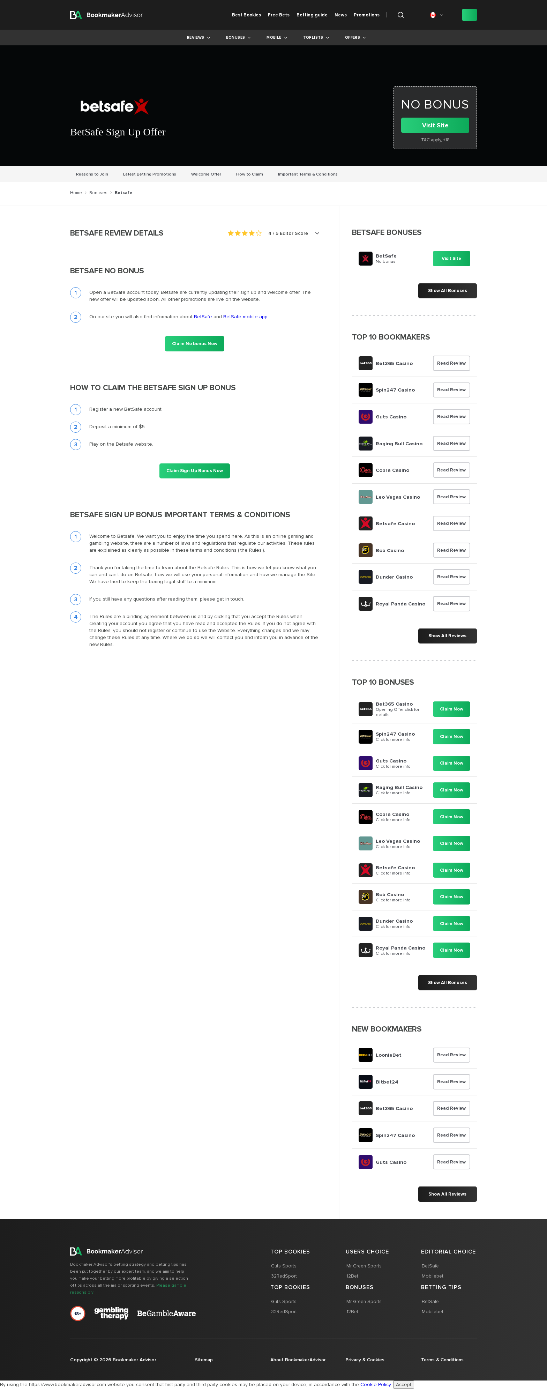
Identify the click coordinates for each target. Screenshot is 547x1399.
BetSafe (203, 317)
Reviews (195, 37)
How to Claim (249, 174)
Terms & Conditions (443, 1364)
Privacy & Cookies (366, 1364)
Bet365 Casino (394, 363)
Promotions (367, 15)
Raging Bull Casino (399, 444)
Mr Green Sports (364, 1270)
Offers (352, 37)
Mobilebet (432, 1280)
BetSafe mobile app (245, 317)
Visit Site (435, 125)
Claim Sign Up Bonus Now (194, 471)
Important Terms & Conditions (308, 174)
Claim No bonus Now (194, 344)
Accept (403, 1395)
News (341, 15)
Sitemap (204, 1364)
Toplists (313, 37)
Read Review (451, 363)
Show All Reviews (447, 638)
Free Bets (279, 15)
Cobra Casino (393, 471)
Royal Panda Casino (400, 605)
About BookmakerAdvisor (291, 1367)
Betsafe (123, 192)
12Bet (352, 1280)
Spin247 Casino (395, 390)
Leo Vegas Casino (398, 498)
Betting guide (312, 15)
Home (76, 192)
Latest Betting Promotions (149, 174)
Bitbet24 (387, 1085)
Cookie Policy (375, 1395)
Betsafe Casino (395, 525)
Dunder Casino (394, 578)
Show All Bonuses (447, 291)
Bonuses (235, 37)
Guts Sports (283, 1270)
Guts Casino (391, 417)
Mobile (274, 37)
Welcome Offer (206, 174)
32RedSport (283, 1280)
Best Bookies (246, 15)
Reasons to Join (92, 174)
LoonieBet (389, 1059)
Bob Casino (390, 552)
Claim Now (451, 711)
